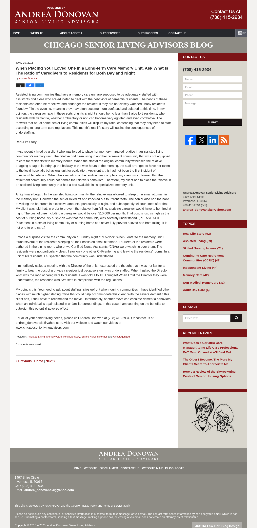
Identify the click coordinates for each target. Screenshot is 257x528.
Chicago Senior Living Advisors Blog (56, 15)
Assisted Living (36, 336)
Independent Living (198, 264)
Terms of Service (114, 497)
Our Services (123, 33)
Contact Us (225, 33)
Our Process (160, 33)
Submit (213, 122)
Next (50, 361)
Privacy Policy (89, 497)
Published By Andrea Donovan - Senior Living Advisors (226, 15)
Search (236, 313)
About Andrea (84, 33)
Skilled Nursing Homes (94, 336)
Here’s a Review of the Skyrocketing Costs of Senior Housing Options (212, 366)
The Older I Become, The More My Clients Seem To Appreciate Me (210, 355)
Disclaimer (112, 458)
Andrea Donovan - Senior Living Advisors (72, 517)
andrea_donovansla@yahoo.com (204, 209)
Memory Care (54, 336)
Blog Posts (172, 458)
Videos (193, 33)
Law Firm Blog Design (223, 517)
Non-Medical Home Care (202, 278)
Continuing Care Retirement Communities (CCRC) (210, 255)
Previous (24, 361)
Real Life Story (71, 336)
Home (22, 33)
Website (50, 33)
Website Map (151, 458)
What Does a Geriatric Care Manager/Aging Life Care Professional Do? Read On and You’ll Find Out (211, 342)
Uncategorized (121, 336)
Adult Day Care (195, 285)
